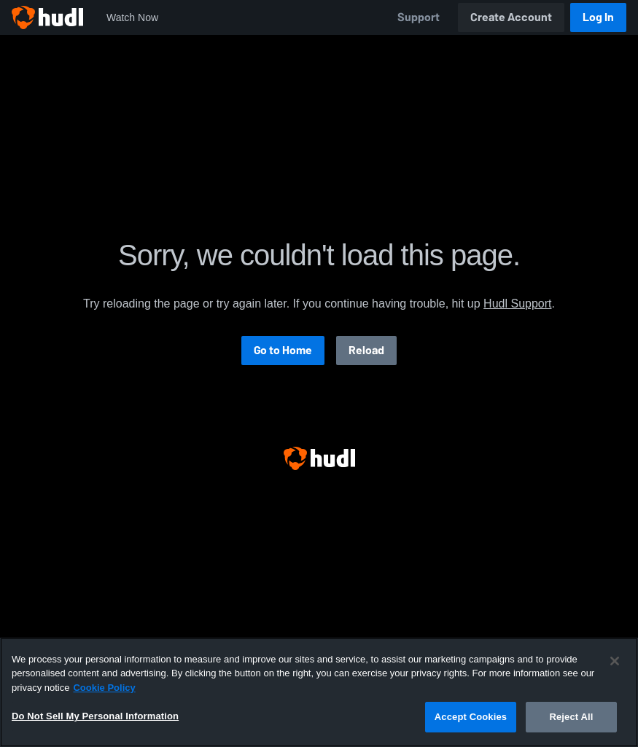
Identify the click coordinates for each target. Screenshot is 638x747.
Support (418, 17)
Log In (598, 17)
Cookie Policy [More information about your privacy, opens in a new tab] (104, 687)
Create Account (511, 17)
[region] (319, 692)
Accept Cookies (471, 716)
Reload (366, 350)
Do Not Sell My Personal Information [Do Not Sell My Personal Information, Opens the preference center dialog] (95, 716)
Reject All (571, 716)
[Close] (615, 661)
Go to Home (283, 350)
